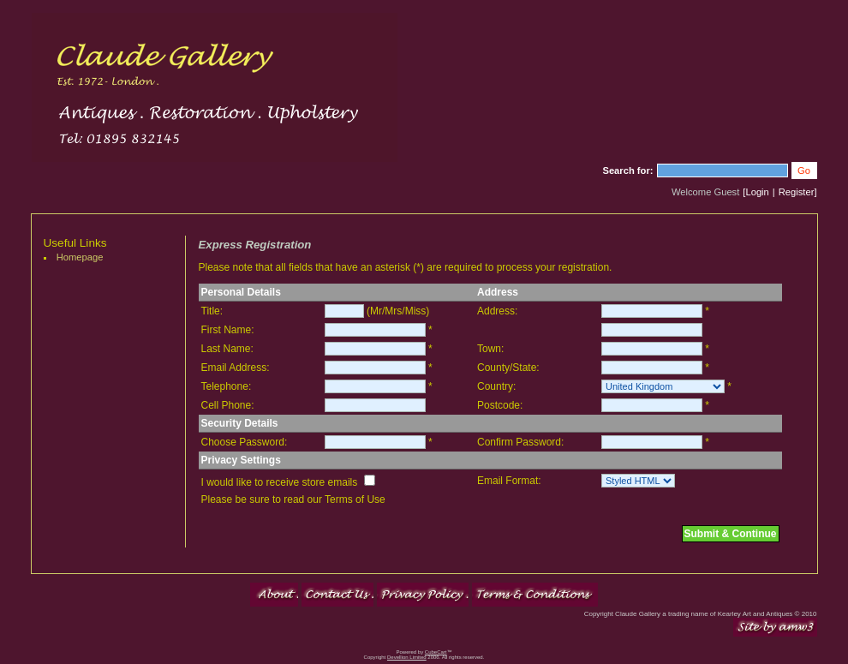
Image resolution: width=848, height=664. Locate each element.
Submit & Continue (730, 534)
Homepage (80, 257)
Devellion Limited (407, 657)
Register (797, 192)
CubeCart (436, 652)
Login (756, 192)
